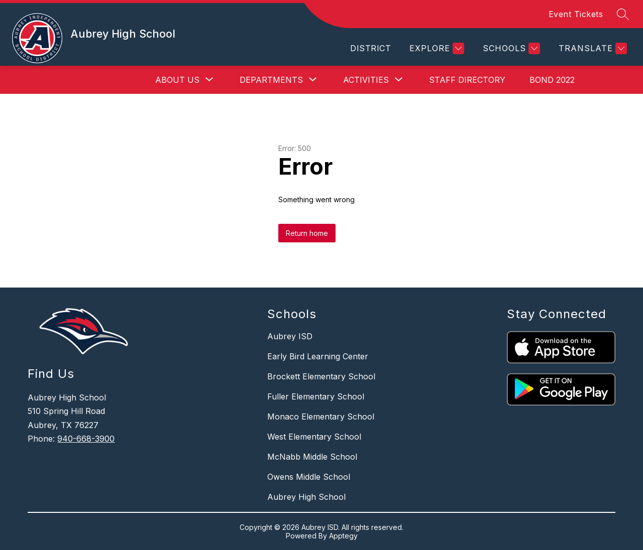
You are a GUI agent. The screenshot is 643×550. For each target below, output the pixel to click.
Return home (307, 233)
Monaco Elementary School (320, 416)
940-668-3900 (86, 439)
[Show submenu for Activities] (366, 80)
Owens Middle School (308, 477)
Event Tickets (576, 14)
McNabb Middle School (312, 457)
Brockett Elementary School (321, 376)
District (370, 48)
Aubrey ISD (289, 336)
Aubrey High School (306, 497)
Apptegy (343, 535)
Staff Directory (467, 80)
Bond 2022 (552, 80)
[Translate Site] (591, 48)
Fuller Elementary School (315, 396)
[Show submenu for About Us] (177, 80)
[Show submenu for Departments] (271, 80)
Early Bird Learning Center (317, 356)
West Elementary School (314, 437)
